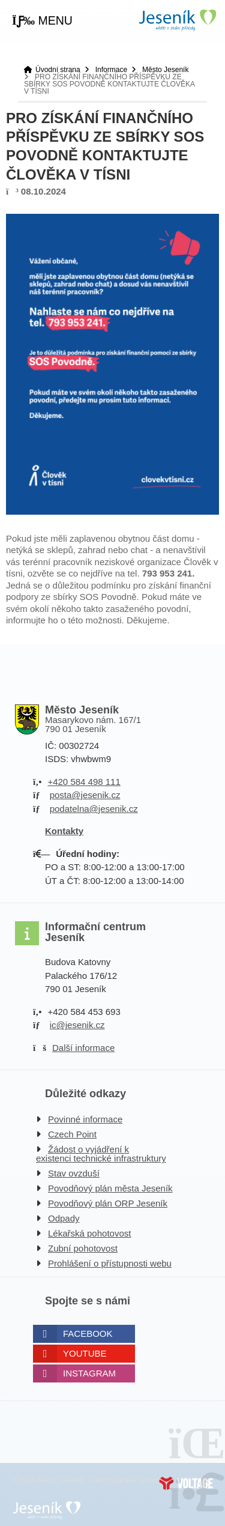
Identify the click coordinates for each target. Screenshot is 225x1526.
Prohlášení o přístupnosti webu (110, 1263)
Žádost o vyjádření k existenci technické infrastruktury (101, 1153)
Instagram (89, 1373)
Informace (111, 69)
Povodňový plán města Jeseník (110, 1188)
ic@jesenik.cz (77, 1025)
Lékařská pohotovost (89, 1233)
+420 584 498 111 (83, 782)
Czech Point (72, 1134)
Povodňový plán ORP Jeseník (107, 1203)
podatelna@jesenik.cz (94, 809)
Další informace (83, 1048)
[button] (42, 21)
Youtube (85, 1353)
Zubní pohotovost (83, 1248)
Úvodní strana (177, 20)
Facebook (88, 1333)
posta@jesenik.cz (85, 795)
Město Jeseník (165, 69)
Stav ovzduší (74, 1173)
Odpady (64, 1218)
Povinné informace (85, 1119)
